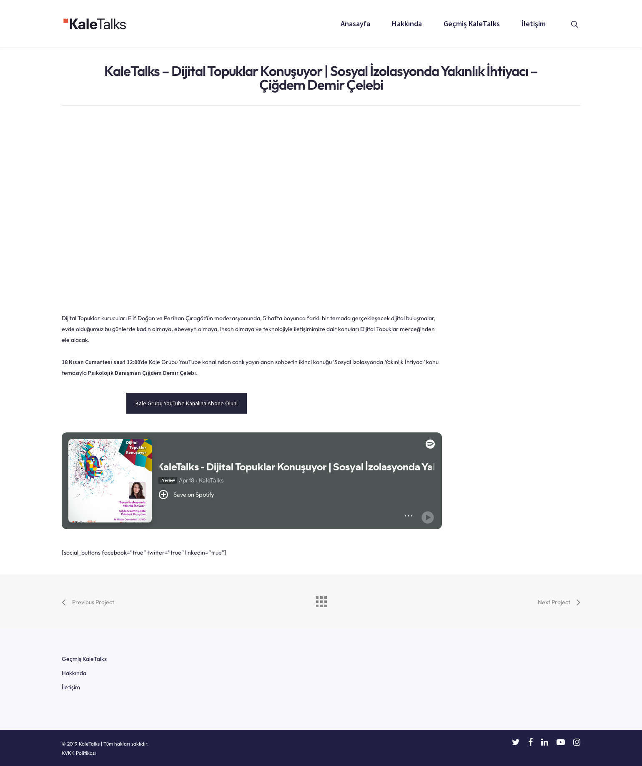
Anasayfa (355, 24)
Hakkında (407, 24)
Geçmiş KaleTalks (472, 24)
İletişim (534, 24)
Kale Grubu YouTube (175, 362)
